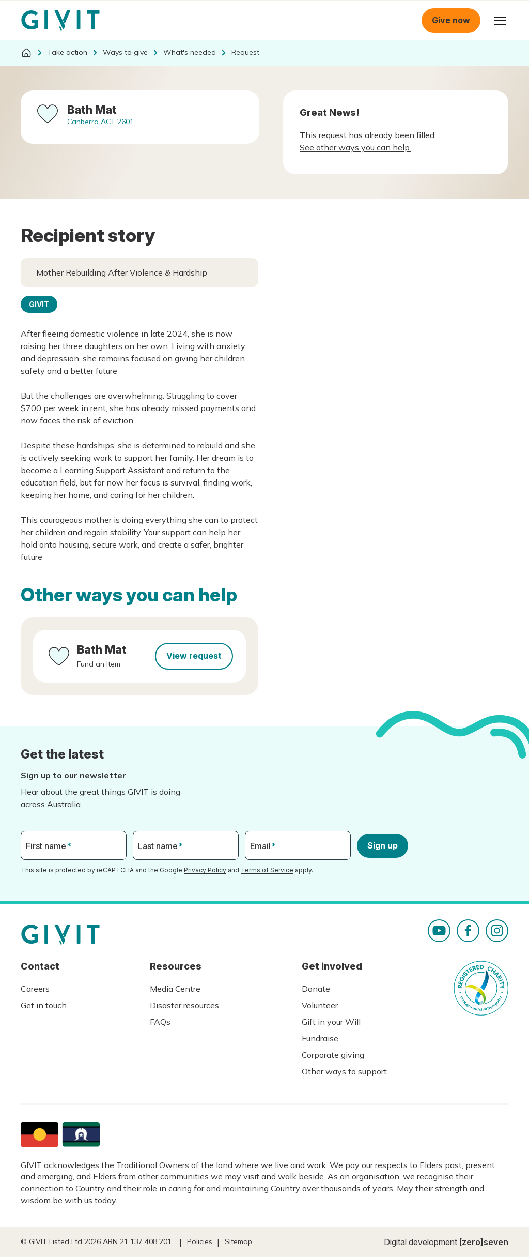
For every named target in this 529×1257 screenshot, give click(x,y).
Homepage (60, 20)
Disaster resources (184, 1005)
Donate (316, 988)
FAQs (160, 1022)
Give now (451, 20)
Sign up (382, 845)
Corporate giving (333, 1055)
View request (194, 655)
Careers (35, 988)
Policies (199, 1241)
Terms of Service (267, 870)
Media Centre (175, 988)
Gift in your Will (331, 1022)
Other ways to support (344, 1071)
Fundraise (320, 1038)
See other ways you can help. (355, 147)
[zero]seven (483, 1242)
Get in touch (44, 1005)
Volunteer (320, 1005)
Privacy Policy (205, 870)
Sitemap (238, 1241)
